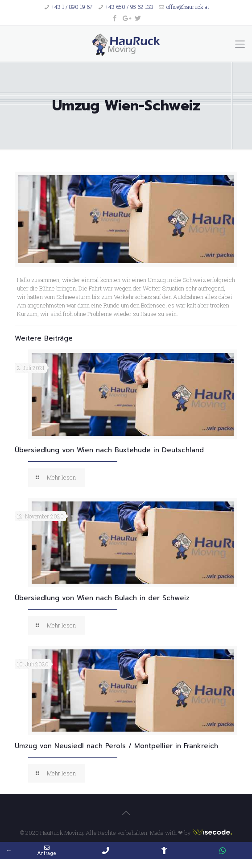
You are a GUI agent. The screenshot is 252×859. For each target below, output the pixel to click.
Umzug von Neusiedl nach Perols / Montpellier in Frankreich (116, 746)
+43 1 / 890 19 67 (71, 6)
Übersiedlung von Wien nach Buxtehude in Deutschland (109, 450)
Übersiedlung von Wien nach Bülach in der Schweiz (102, 598)
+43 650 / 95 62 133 (129, 6)
